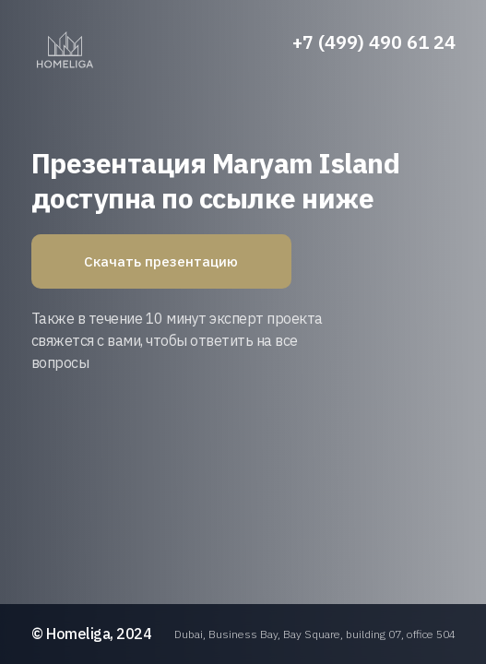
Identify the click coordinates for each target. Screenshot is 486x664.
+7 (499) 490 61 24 (374, 42)
